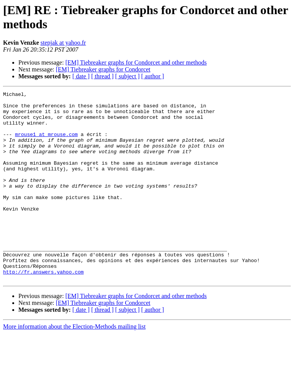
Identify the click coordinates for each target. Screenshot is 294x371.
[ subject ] (127, 76)
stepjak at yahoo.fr (63, 42)
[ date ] (81, 76)
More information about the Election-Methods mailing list (74, 364)
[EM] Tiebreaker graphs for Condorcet (103, 69)
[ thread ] (102, 76)
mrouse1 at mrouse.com (46, 143)
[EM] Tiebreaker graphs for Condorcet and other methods (136, 62)
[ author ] (152, 76)
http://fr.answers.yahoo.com (43, 308)
